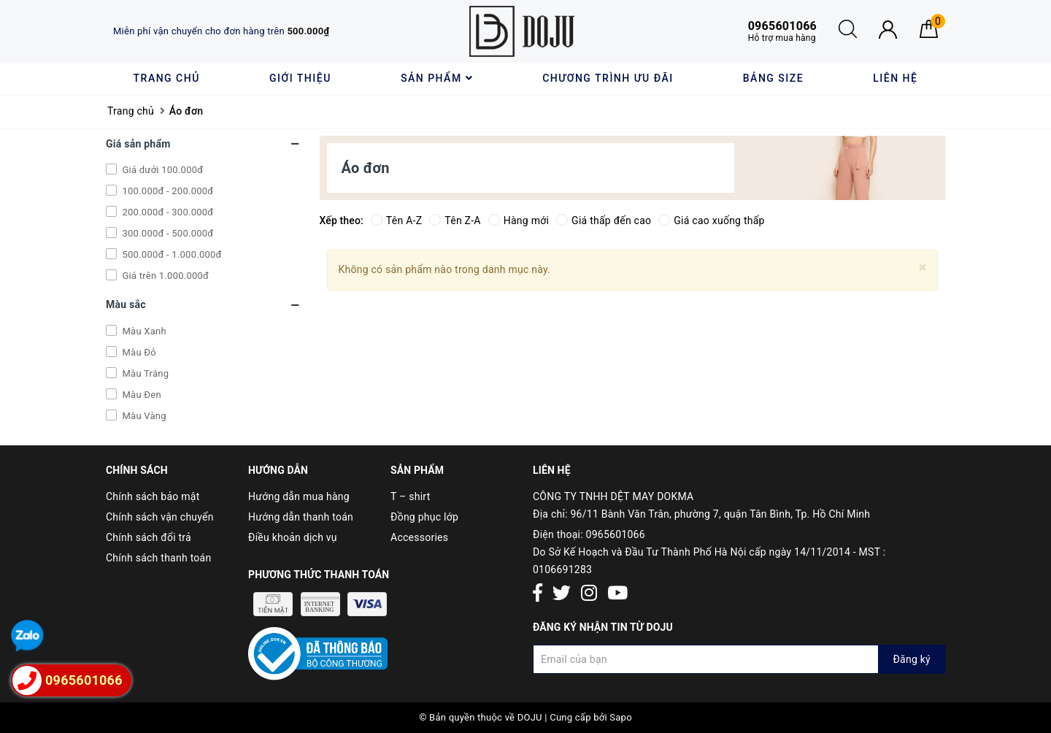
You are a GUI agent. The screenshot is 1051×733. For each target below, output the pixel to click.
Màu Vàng (143, 415)
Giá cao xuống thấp (711, 220)
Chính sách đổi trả (148, 537)
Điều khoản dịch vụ (292, 537)
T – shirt (410, 496)
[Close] (923, 267)
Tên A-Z (396, 220)
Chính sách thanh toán (158, 558)
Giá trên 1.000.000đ (164, 275)
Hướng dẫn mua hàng (299, 496)
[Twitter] (562, 594)
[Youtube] (617, 594)
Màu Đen (140, 394)
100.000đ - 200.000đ (166, 190)
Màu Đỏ (138, 352)
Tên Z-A (454, 220)
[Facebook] (537, 594)
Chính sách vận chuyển (160, 517)
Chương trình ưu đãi (607, 78)
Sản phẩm (437, 78)
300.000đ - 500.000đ (166, 233)
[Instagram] (589, 594)
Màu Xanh (143, 331)
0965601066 (615, 534)
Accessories (419, 537)
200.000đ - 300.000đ (166, 212)
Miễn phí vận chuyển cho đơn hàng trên (221, 31)
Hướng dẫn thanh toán (300, 517)
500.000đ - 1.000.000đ (171, 254)
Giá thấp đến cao (603, 220)
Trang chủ (167, 78)
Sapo (620, 717)
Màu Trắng (144, 373)
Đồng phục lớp (424, 517)
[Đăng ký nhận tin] (739, 659)
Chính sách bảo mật (152, 496)
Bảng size (773, 78)
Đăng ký (912, 659)
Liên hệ (895, 78)
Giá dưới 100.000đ (161, 169)
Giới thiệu (300, 78)
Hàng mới (518, 220)
